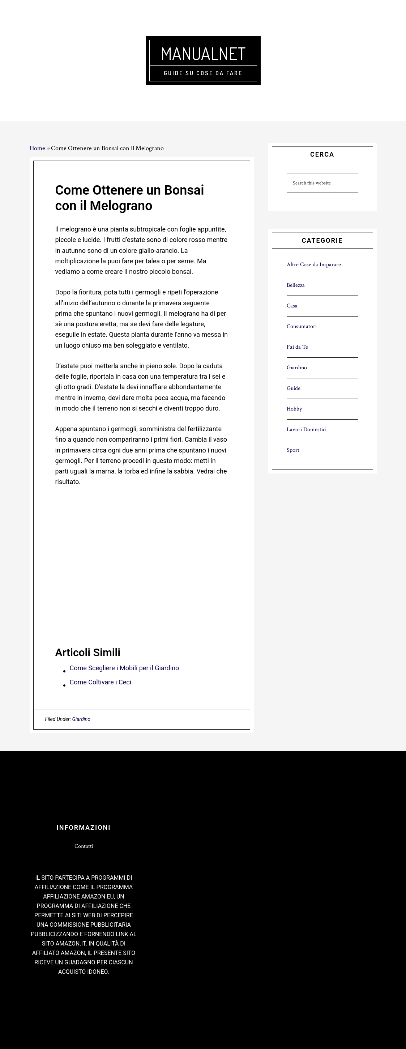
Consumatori (302, 326)
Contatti (83, 846)
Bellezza (296, 285)
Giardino (81, 719)
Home (37, 148)
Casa (292, 306)
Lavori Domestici (306, 429)
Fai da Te (297, 347)
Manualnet (203, 53)
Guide (293, 388)
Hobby (294, 409)
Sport (293, 450)
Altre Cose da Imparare (314, 264)
